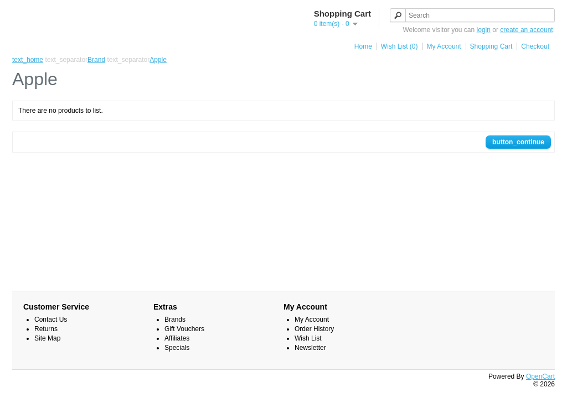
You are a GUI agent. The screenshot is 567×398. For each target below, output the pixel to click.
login (484, 30)
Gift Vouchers (184, 329)
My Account (444, 46)
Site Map (47, 338)
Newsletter (310, 348)
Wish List (308, 338)
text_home (27, 60)
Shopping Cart (491, 46)
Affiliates (176, 338)
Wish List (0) (399, 46)
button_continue (518, 142)
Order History (314, 329)
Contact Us (50, 319)
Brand (96, 60)
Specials (176, 348)
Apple (158, 60)
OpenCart (540, 376)
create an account (526, 30)
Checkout (535, 46)
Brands (174, 319)
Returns (46, 329)
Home (363, 46)
